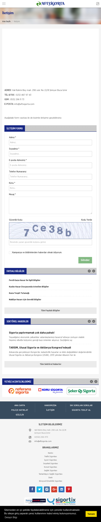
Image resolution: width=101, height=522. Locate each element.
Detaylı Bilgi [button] (11, 517)
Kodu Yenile (86, 220)
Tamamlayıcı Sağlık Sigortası (50, 474)
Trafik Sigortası (50, 457)
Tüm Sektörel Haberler (50, 364)
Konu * (12, 183)
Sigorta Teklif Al (81, 410)
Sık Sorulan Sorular (81, 405)
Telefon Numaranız (17, 172)
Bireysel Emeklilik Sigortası (50, 481)
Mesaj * (12, 195)
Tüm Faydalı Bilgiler (50, 311)
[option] (50, 281)
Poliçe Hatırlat (19, 410)
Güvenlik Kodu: (50, 220)
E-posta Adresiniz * (18, 160)
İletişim (50, 410)
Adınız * (12, 138)
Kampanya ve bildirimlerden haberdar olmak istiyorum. (35, 252)
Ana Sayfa (6, 22)
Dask (50, 478)
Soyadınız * (14, 149)
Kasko (50, 453)
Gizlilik (20, 415)
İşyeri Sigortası (50, 460)
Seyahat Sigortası (50, 464)
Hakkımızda (50, 405)
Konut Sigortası (50, 467)
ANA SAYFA (19, 405)
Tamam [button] (91, 514)
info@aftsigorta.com (24, 104)
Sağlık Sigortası (50, 471)
